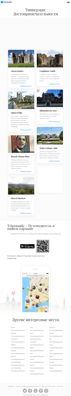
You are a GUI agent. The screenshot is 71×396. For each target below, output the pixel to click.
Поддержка (11, 384)
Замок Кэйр (16, 111)
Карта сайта (60, 384)
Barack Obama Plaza (20, 155)
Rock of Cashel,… (22, 66)
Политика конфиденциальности (31, 384)
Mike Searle (30, 66)
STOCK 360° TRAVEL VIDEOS (48, 384)
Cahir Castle (24, 107)
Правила (17, 384)
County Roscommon (35, 336)
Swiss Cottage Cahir (49, 146)
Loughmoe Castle (48, 70)
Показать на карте (25, 85)
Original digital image (16, 191)
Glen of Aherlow (18, 196)
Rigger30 (59, 66)
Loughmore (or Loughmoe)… (49, 66)
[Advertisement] (35, 35)
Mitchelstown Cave (48, 109)
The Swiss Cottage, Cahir (48, 142)
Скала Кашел (17, 70)
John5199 (31, 107)
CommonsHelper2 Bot (28, 191)
